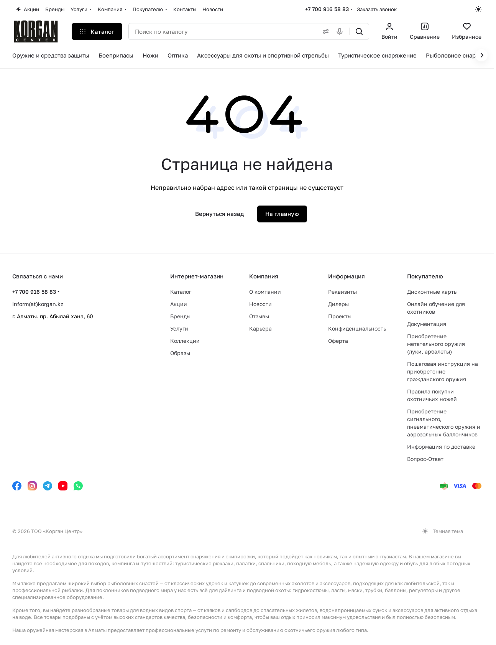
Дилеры (338, 304)
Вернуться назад (219, 213)
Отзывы (259, 316)
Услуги (179, 328)
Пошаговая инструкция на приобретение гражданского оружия (442, 371)
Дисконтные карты (432, 291)
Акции (178, 304)
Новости (260, 304)
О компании (265, 291)
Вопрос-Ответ (425, 459)
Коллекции (185, 340)
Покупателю (425, 276)
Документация (426, 324)
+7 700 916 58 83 (327, 9)
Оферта (338, 340)
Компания (263, 276)
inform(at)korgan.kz (37, 304)
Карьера (260, 328)
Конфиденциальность (357, 328)
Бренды (180, 316)
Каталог (180, 291)
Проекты (339, 316)
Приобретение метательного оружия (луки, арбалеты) (436, 344)
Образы (180, 353)
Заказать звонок (377, 9)
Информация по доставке (441, 446)
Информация (346, 276)
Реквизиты (342, 291)
